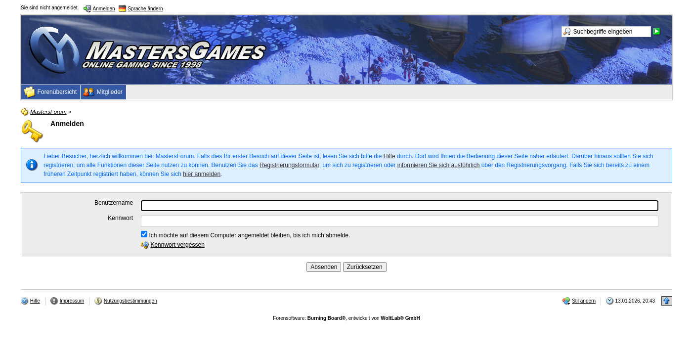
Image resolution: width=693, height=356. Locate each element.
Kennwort (120, 218)
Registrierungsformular (289, 165)
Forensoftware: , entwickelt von (346, 318)
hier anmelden (201, 174)
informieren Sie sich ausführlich (438, 165)
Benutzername (113, 202)
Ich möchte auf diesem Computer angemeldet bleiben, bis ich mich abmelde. (245, 235)
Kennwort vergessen (177, 244)
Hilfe (389, 156)
